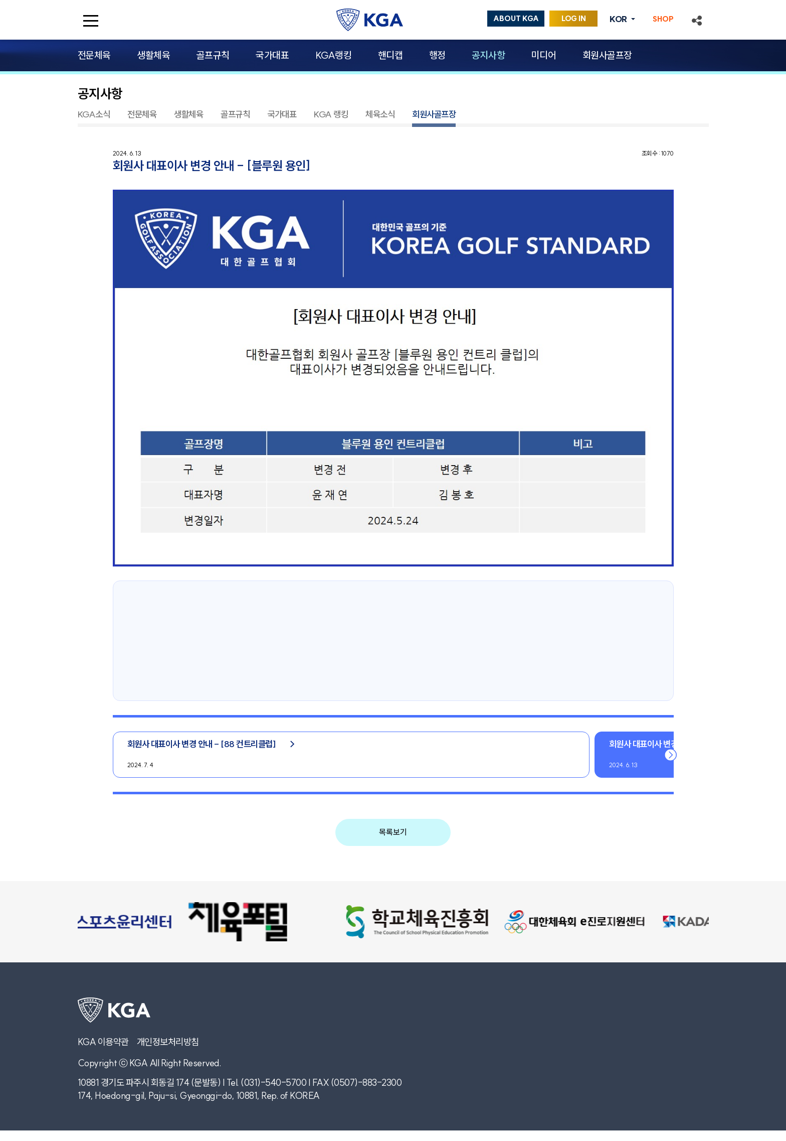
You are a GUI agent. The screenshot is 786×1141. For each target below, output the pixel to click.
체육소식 (380, 114)
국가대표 (272, 55)
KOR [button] (619, 19)
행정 (437, 55)
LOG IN (573, 18)
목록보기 (393, 832)
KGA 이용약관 (103, 1042)
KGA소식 (94, 114)
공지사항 (488, 55)
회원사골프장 (607, 55)
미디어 (543, 55)
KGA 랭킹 (331, 114)
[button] (697, 20)
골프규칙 (213, 55)
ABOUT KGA (516, 18)
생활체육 (153, 55)
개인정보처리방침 (168, 1042)
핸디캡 (390, 55)
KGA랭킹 (333, 55)
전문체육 (94, 55)
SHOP (663, 19)
